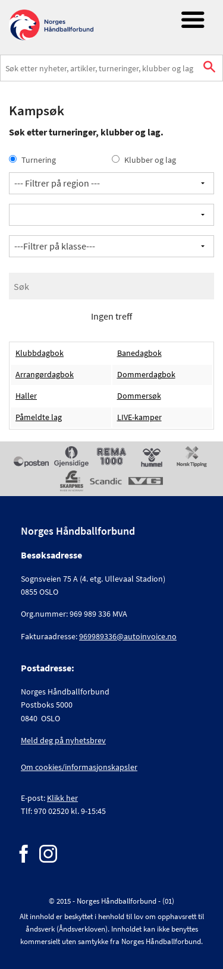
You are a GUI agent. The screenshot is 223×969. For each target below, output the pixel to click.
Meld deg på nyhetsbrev (63, 740)
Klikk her (62, 798)
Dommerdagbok (146, 375)
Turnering (32, 159)
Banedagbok (139, 353)
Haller (26, 396)
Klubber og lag (144, 159)
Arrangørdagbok (44, 375)
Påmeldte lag (38, 417)
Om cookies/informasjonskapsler (79, 767)
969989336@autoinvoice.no (128, 636)
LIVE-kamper (139, 417)
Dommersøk (139, 396)
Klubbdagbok (39, 353)
